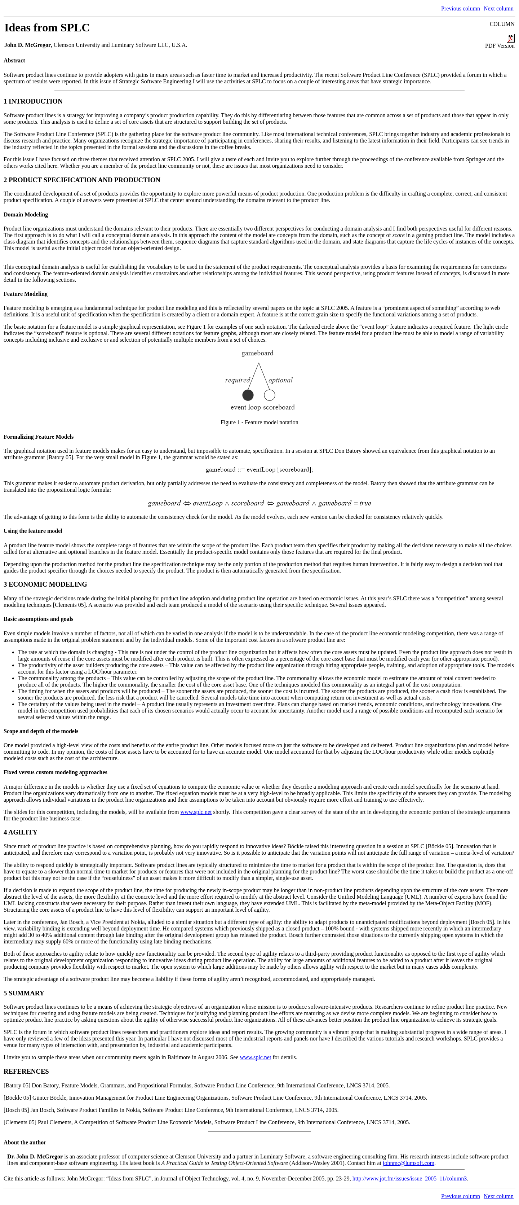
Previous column (460, 8)
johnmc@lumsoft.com (408, 1163)
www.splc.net (196, 812)
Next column (499, 8)
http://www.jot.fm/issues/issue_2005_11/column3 (409, 1178)
